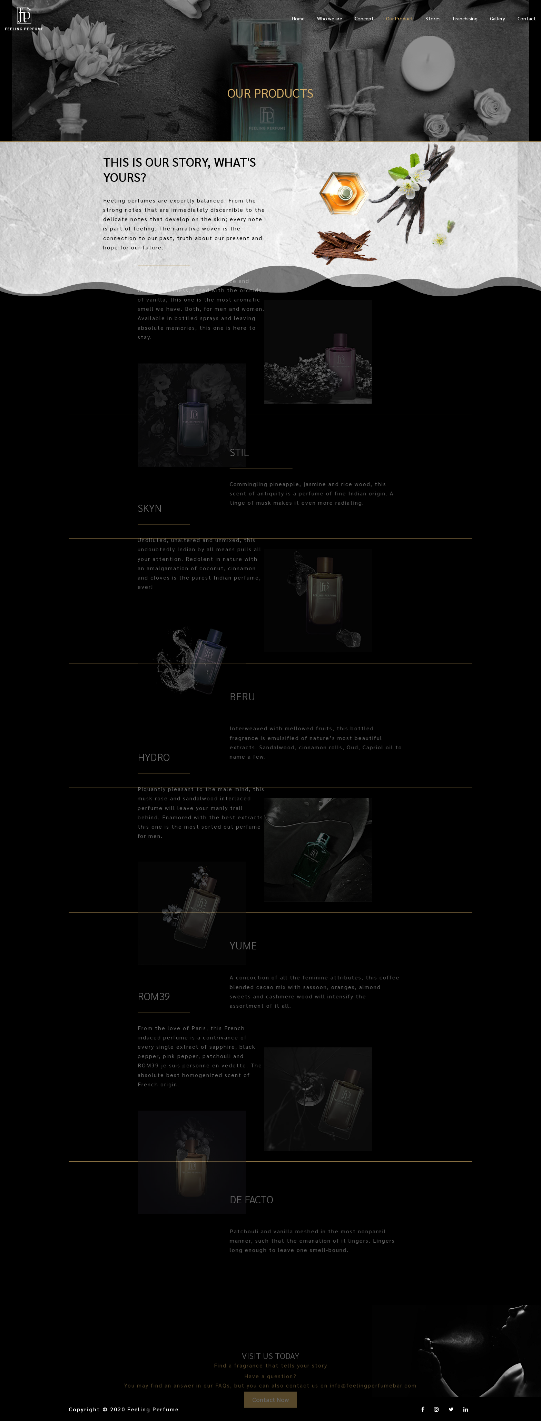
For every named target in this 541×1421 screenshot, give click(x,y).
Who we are (329, 18)
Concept (364, 18)
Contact (527, 18)
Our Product (399, 18)
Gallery (497, 18)
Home (298, 18)
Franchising (465, 18)
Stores (433, 18)
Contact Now (270, 1411)
